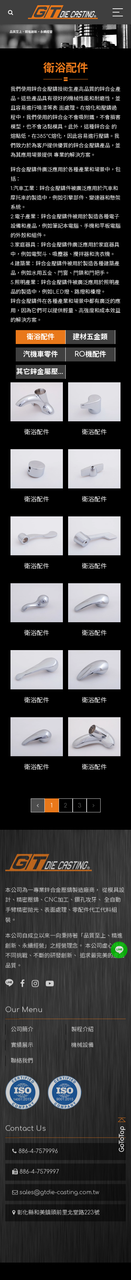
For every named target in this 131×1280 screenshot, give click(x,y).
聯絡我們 (22, 1069)
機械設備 (82, 1054)
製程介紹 (82, 1038)
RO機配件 (90, 354)
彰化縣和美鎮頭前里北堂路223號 (56, 1221)
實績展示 (22, 1054)
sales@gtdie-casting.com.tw (55, 1201)
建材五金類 (90, 337)
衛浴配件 (40, 337)
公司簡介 (22, 1038)
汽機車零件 (40, 354)
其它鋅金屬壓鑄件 (40, 373)
